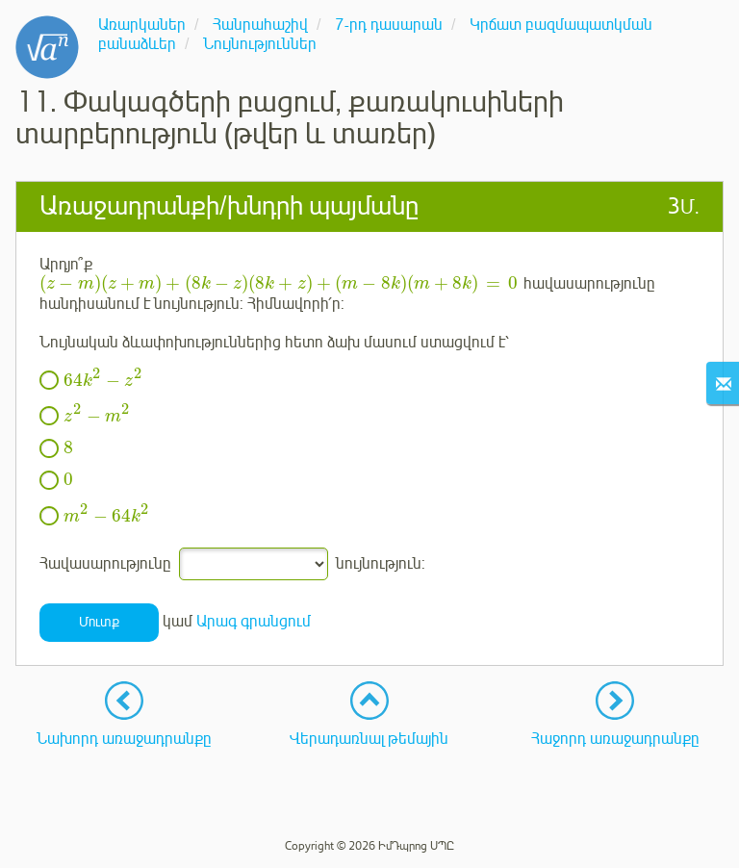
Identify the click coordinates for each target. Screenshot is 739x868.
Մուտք (99, 622)
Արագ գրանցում (253, 621)
